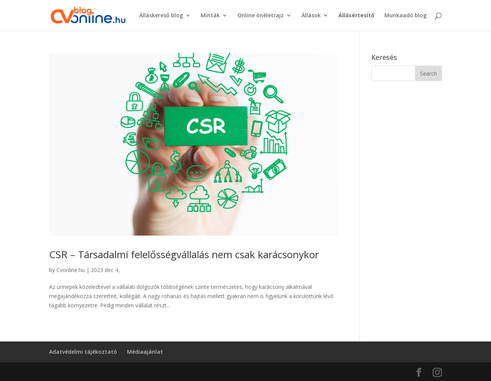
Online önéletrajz (260, 16)
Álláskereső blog (161, 16)
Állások (311, 16)
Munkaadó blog (405, 16)
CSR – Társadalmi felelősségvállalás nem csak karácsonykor (184, 254)
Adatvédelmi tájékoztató (83, 351)
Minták (210, 16)
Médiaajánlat (145, 351)
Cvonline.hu (70, 270)
